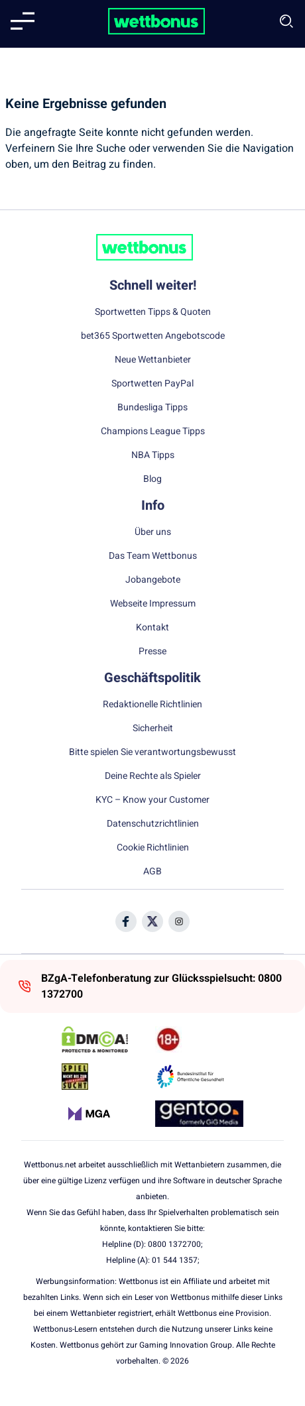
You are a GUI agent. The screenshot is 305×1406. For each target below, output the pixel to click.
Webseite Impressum (153, 604)
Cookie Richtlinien (153, 847)
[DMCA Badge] (106, 1039)
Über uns (153, 532)
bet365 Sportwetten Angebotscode (153, 336)
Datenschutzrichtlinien (153, 824)
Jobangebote (152, 580)
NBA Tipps (152, 455)
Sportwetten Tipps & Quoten (153, 312)
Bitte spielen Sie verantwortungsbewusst (152, 752)
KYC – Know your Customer (152, 800)
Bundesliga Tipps (152, 407)
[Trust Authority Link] (199, 1076)
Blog (152, 479)
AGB (152, 871)
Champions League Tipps (153, 431)
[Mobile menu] (22, 21)
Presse (152, 651)
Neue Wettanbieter (153, 360)
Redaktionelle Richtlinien (152, 704)
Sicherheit (153, 728)
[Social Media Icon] (126, 921)
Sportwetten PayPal (152, 383)
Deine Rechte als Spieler (153, 776)
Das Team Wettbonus (153, 556)
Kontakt (152, 627)
